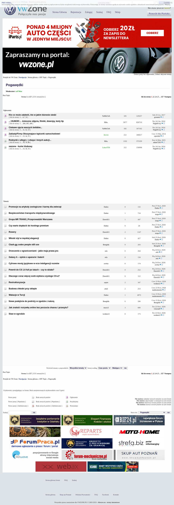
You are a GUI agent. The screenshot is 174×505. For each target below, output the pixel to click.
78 (23, 142)
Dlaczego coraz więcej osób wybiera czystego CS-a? (34, 276)
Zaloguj (88, 12)
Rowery (12, 232)
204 (24, 123)
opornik (157, 136)
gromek (157, 117)
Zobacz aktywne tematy (163, 74)
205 (27, 123)
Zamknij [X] (168, 3)
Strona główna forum (53, 480)
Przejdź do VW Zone (10, 77)
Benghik (106, 245)
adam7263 (157, 142)
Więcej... (168, 4)
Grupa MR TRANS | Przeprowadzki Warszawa (31, 219)
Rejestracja (76, 12)
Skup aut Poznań (65, 495)
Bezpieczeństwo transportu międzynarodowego (32, 213)
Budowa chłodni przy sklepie (23, 288)
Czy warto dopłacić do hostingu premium (29, 226)
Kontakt (116, 495)
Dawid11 (106, 219)
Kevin (106, 135)
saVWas (19, 91)
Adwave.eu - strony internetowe (109, 502)
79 (26, 142)
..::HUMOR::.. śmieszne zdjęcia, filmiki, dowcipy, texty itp (36, 121)
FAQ (109, 12)
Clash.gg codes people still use (24, 244)
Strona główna (33, 77)
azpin (106, 282)
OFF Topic (43, 77)
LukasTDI (106, 147)
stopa (157, 214)
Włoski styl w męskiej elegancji (24, 238)
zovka (106, 263)
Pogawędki (52, 77)
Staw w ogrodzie (17, 314)
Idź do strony (146, 97)
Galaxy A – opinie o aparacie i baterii (26, 257)
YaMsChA (106, 116)
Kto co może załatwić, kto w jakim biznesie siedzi (32, 115)
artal (106, 289)
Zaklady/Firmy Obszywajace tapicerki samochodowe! (34, 134)
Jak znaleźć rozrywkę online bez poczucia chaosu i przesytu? (38, 307)
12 (26, 130)
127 (162, 97)
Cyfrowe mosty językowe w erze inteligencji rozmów (34, 263)
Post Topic (11, 96)
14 (26, 136)
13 (29, 130)
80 (29, 142)
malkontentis (157, 290)
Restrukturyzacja (17, 282)
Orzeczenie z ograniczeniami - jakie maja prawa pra (33, 251)
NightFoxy (157, 123)
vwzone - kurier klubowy (20, 146)
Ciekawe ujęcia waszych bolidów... (25, 127)
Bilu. (106, 122)
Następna (167, 97)
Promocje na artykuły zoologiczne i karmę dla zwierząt (35, 207)
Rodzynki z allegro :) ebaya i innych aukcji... (30, 140)
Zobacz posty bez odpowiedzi (144, 74)
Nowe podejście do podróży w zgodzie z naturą (31, 301)
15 (29, 136)
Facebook (105, 495)
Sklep (117, 12)
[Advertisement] (87, 175)
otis (106, 251)
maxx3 (106, 308)
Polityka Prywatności (83, 495)
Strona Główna (60, 12)
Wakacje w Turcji (17, 295)
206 (31, 123)
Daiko (106, 207)
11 (23, 130)
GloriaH (157, 309)
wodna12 (157, 284)
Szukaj (99, 12)
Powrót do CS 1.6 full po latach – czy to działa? (31, 270)
